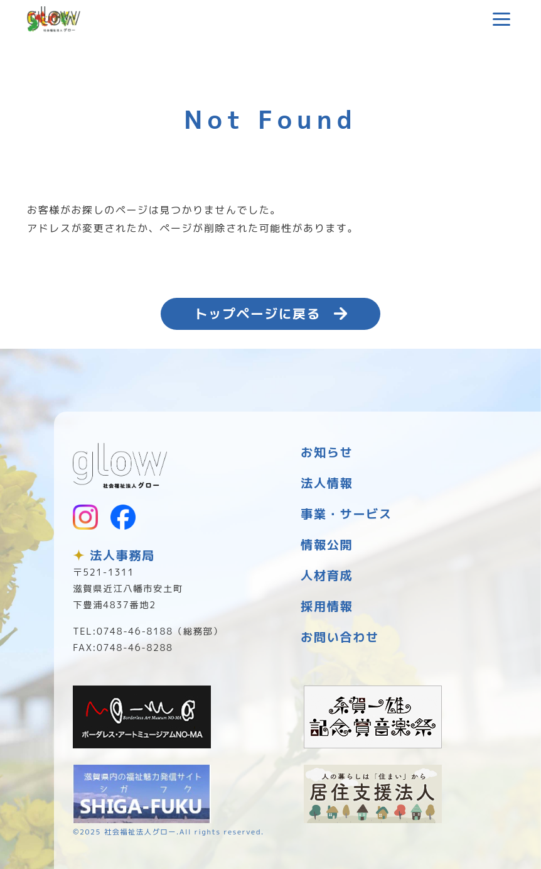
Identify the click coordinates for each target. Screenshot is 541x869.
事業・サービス (346, 513)
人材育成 (327, 575)
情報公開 (327, 544)
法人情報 (327, 482)
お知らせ (327, 452)
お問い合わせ (340, 636)
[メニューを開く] (501, 18)
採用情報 (327, 606)
